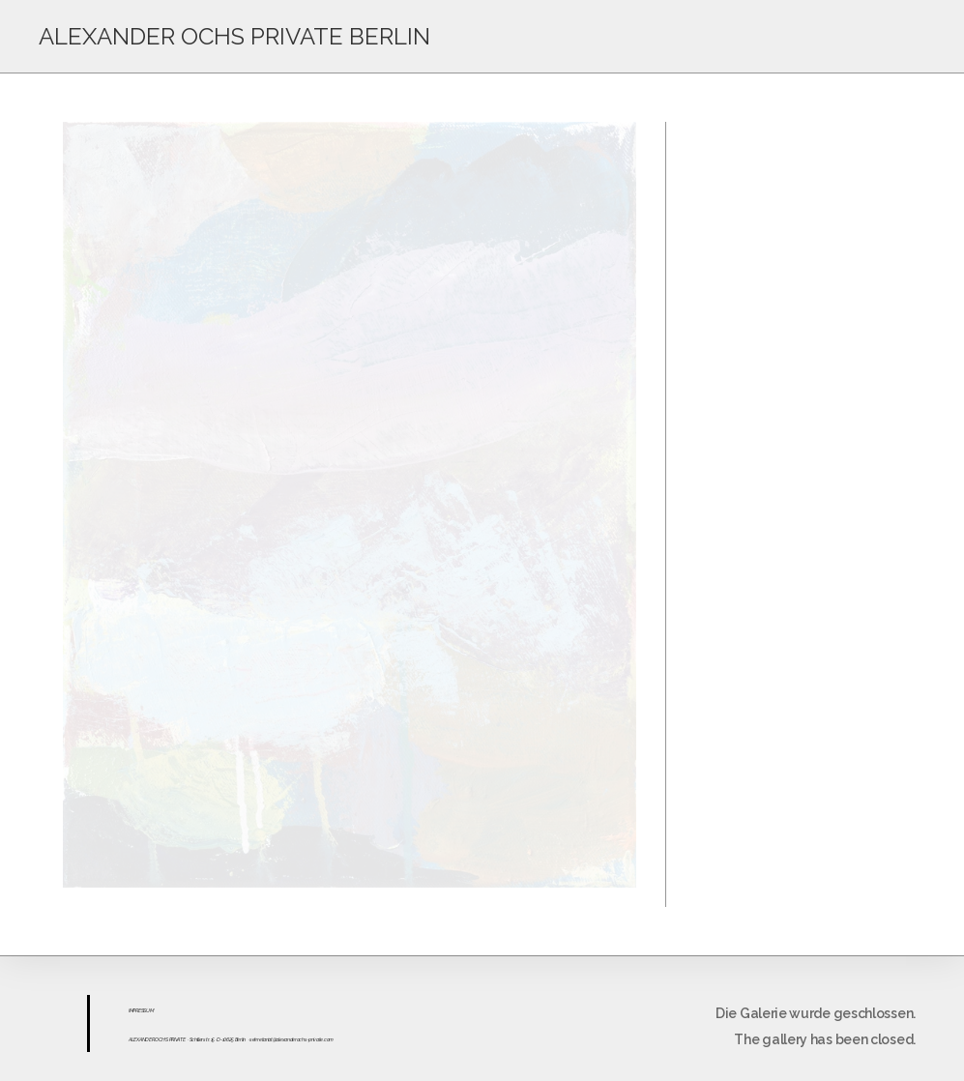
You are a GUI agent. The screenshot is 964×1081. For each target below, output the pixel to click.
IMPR (133, 1010)
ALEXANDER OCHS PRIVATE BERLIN (234, 36)
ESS (142, 1010)
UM (149, 1010)
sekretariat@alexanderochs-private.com (291, 1039)
